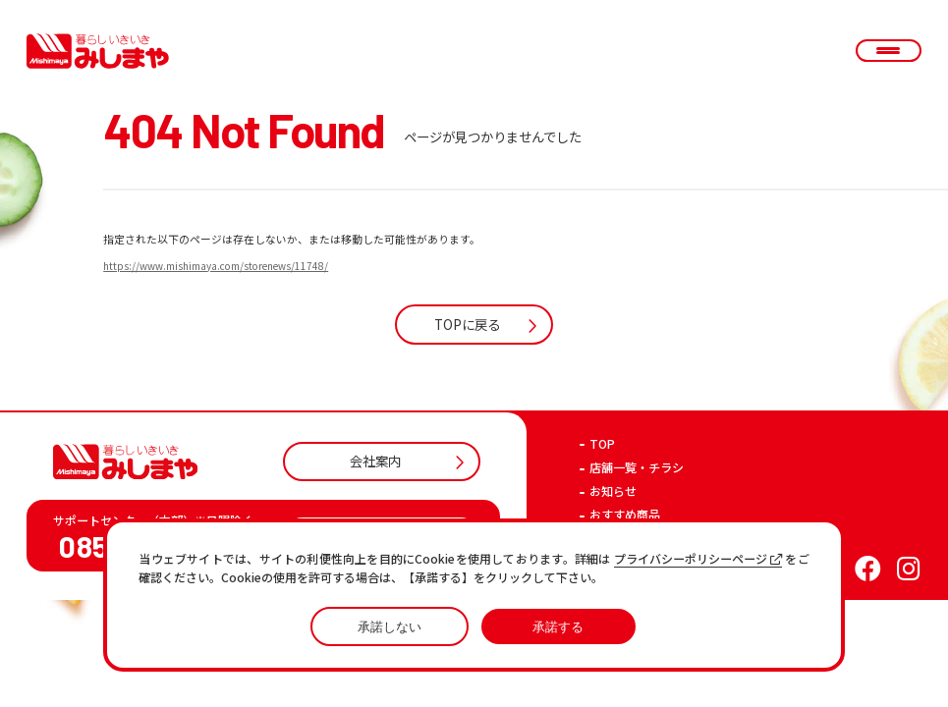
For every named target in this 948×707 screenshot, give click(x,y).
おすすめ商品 (624, 514)
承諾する (558, 627)
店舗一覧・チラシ (636, 467)
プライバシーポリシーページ (698, 559)
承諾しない (389, 627)
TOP (602, 444)
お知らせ (613, 491)
